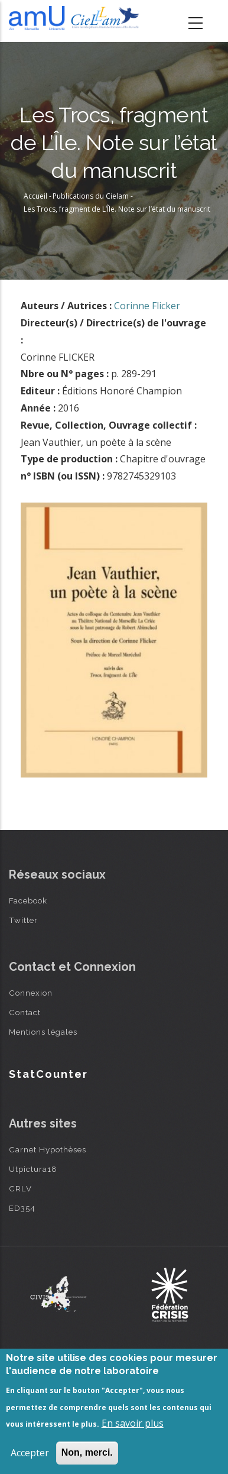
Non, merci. (87, 1452)
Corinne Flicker (147, 305)
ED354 (22, 1208)
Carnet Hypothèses (47, 1149)
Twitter (23, 920)
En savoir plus (133, 1423)
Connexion (31, 992)
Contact (25, 1012)
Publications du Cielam (91, 196)
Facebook (28, 900)
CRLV (20, 1188)
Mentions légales (43, 1031)
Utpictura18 (33, 1169)
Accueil (35, 196)
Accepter (30, 1452)
